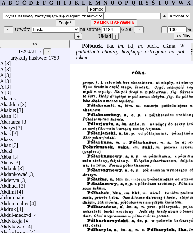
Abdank (8, 167)
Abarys (7, 126)
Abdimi (8, 190)
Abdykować (12, 225)
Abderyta (9, 178)
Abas (5, 132)
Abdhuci (9, 184)
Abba (5, 155)
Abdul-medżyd (15, 213)
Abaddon (9, 102)
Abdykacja (11, 219)
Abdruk (8, 207)
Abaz (5, 143)
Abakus (8, 108)
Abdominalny (14, 202)
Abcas (6, 161)
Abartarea (10, 120)
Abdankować (13, 172)
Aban (5, 114)
